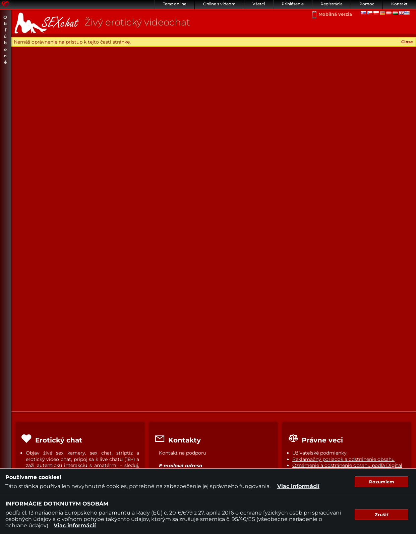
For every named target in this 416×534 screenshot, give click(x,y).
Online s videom (219, 3)
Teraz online (174, 3)
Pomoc (366, 3)
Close (407, 41)
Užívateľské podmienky (319, 453)
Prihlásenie (293, 3)
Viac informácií (298, 486)
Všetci (258, 3)
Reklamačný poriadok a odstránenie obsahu (343, 459)
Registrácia (331, 3)
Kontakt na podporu (182, 453)
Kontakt (399, 3)
